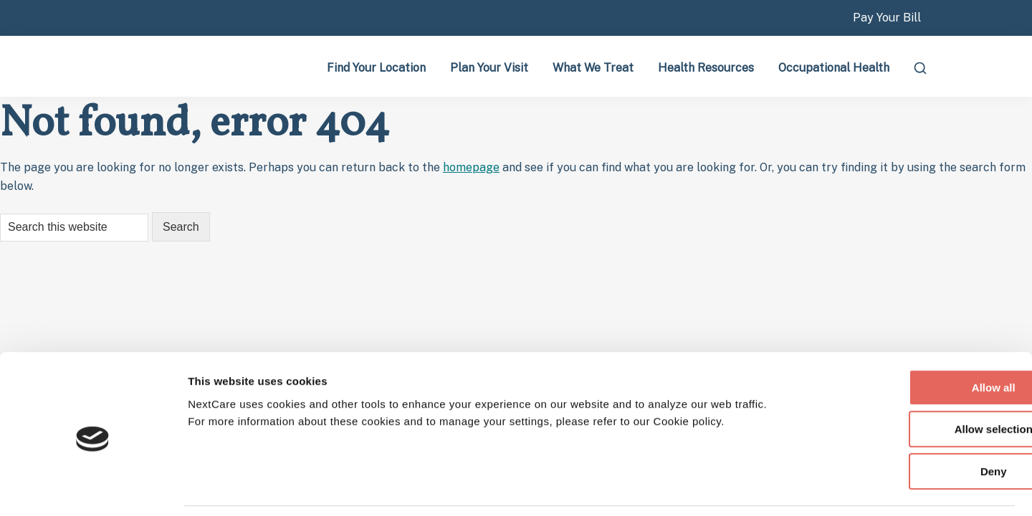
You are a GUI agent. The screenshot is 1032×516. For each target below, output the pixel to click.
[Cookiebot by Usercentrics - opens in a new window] (93, 488)
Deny (912, 425)
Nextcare (172, 66)
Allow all (913, 341)
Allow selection (912, 383)
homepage (471, 167)
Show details (800, 488)
